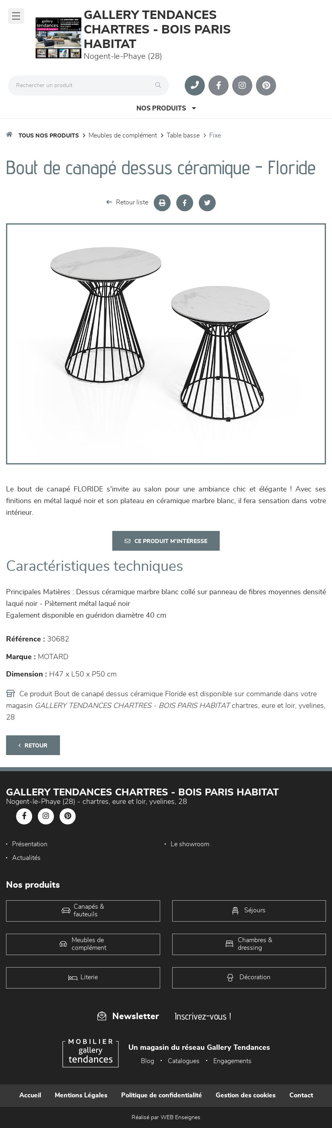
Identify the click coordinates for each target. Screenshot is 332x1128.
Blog (147, 1061)
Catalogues (184, 1061)
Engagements (232, 1061)
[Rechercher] (160, 85)
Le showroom (190, 844)
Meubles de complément (123, 135)
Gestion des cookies (246, 1095)
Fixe (215, 135)
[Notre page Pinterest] (266, 85)
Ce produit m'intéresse (166, 541)
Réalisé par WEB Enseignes (166, 1117)
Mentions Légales (81, 1095)
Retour (33, 746)
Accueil (30, 1095)
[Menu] (16, 16)
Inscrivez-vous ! (203, 1016)
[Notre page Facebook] (218, 85)
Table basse (183, 135)
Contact (301, 1095)
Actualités (26, 858)
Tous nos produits (49, 136)
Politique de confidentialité (161, 1095)
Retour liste (127, 202)
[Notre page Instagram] (242, 85)
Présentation (29, 844)
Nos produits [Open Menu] (166, 108)
